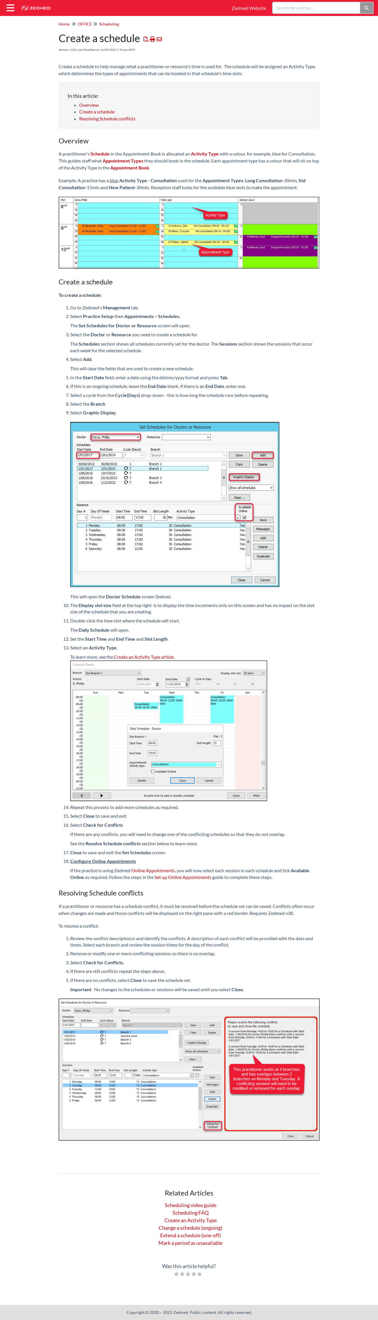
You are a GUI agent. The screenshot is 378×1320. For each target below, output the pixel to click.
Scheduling (109, 23)
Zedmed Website (249, 8)
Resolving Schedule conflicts (107, 118)
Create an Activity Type (190, 1220)
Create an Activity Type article (144, 657)
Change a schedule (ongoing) (190, 1228)
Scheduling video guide (190, 1205)
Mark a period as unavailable (190, 1243)
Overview (89, 105)
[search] (316, 8)
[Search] (367, 8)
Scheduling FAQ (191, 1212)
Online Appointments (153, 870)
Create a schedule (97, 111)
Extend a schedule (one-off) (190, 1235)
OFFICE (85, 23)
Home (64, 23)
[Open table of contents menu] (11, 7)
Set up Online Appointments (183, 877)
